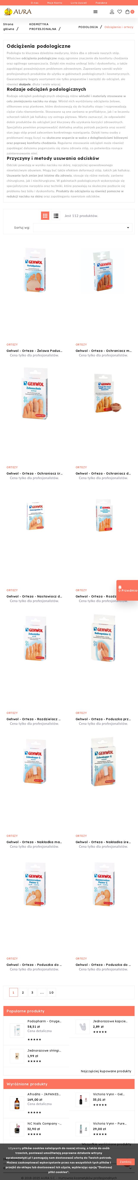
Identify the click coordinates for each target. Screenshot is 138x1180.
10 (51, 993)
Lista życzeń (79, 2)
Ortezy (12, 344)
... (42, 993)
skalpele (25, 84)
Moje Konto (54, 2)
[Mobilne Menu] (95, 11)
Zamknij (126, 1161)
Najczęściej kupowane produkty (106, 1071)
